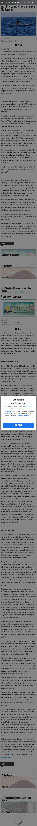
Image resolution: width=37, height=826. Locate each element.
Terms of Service (27, 406)
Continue (18, 425)
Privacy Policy (7, 411)
